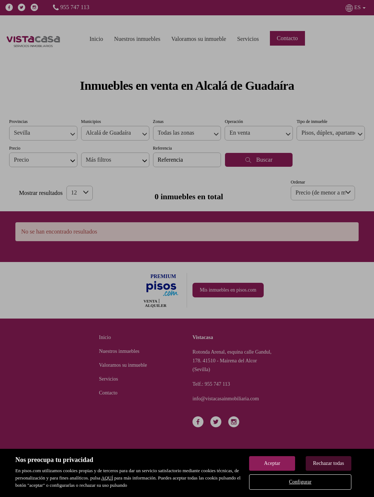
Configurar (300, 482)
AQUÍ (107, 478)
